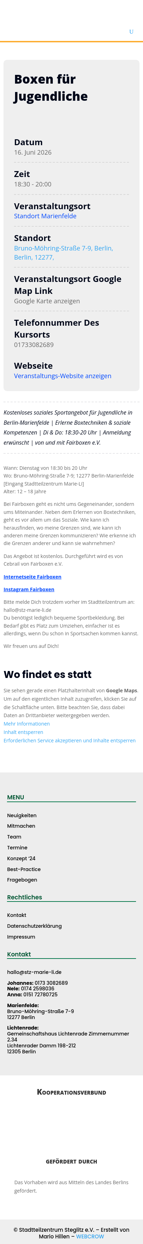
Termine (17, 847)
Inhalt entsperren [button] (23, 732)
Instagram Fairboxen (28, 589)
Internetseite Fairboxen (32, 576)
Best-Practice (24, 869)
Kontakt (16, 915)
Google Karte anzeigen (47, 301)
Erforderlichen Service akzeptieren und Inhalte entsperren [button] (69, 740)
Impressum (21, 936)
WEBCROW (90, 1236)
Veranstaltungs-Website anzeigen (63, 376)
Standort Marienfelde (45, 216)
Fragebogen (22, 879)
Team (14, 836)
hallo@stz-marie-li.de (34, 972)
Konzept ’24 (21, 858)
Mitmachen (21, 825)
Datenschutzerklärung (34, 926)
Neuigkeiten (21, 815)
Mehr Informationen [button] (26, 723)
